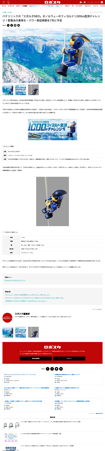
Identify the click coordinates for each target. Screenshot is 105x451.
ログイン (69, 358)
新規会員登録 (35, 358)
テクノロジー (79, 6)
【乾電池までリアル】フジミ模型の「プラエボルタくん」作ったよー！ (27, 301)
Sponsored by (92, 413)
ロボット (67, 6)
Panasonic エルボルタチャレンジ (16, 280)
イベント (96, 6)
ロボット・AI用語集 (21, 6)
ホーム (4, 6)
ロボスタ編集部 (23, 313)
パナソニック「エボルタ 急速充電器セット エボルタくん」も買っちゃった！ (29, 295)
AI (73, 6)
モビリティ (88, 6)
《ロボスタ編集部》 (97, 309)
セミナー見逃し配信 (48, 6)
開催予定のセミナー (35, 6)
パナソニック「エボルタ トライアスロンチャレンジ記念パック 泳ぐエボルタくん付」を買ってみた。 (37, 298)
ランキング (11, 6)
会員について (59, 6)
